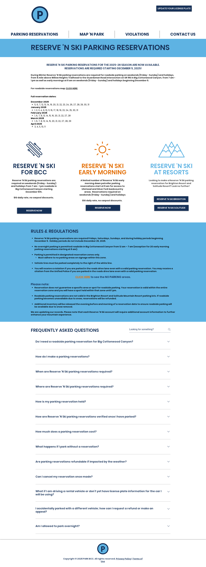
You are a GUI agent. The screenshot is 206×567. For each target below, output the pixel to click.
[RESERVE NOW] (34, 211)
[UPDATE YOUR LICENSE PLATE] (174, 8)
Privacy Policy (123, 558)
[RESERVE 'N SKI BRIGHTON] (171, 199)
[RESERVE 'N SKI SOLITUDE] (171, 208)
